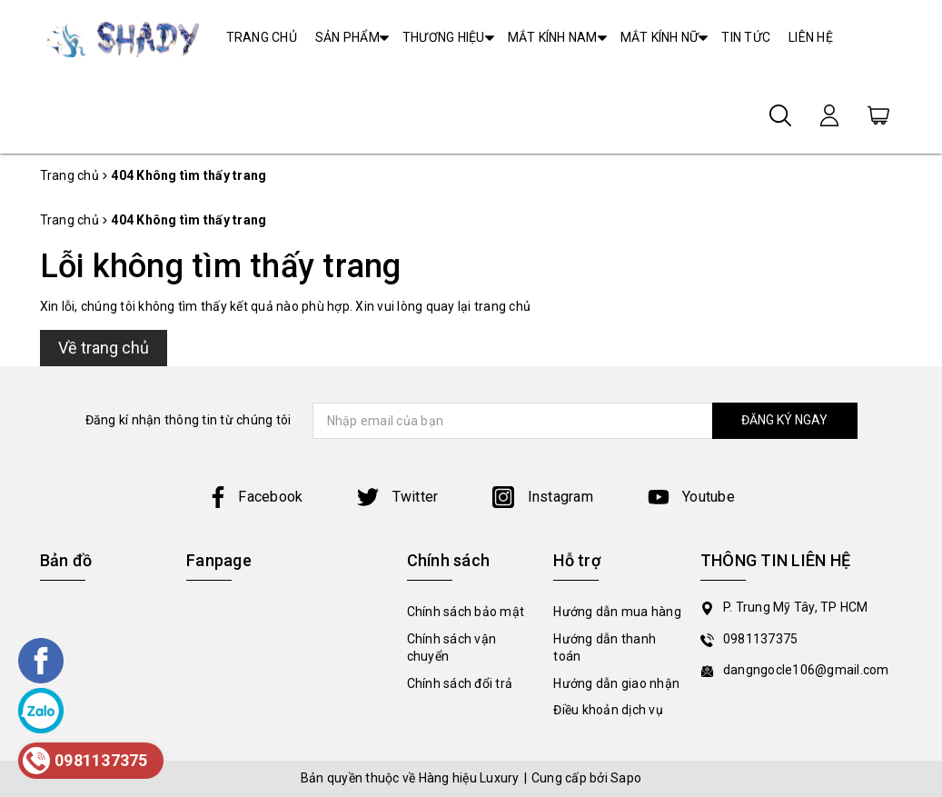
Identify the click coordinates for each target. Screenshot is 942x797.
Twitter (397, 496)
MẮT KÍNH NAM (553, 37)
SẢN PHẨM (347, 37)
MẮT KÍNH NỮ (659, 37)
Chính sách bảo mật (466, 611)
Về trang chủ (103, 347)
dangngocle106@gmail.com (806, 670)
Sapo (625, 778)
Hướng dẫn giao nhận (616, 683)
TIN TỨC (745, 37)
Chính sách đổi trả (460, 683)
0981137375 (760, 639)
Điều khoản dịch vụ (608, 709)
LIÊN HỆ (810, 37)
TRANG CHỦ (261, 37)
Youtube (691, 496)
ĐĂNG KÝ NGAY (784, 420)
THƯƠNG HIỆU (443, 37)
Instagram (542, 496)
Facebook (254, 496)
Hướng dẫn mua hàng (617, 611)
